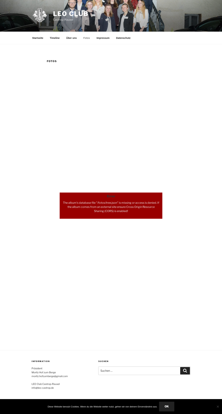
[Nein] (217, 406)
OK (167, 406)
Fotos (86, 38)
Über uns (71, 38)
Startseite (37, 38)
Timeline (55, 38)
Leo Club (70, 14)
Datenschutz (123, 38)
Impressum (103, 38)
